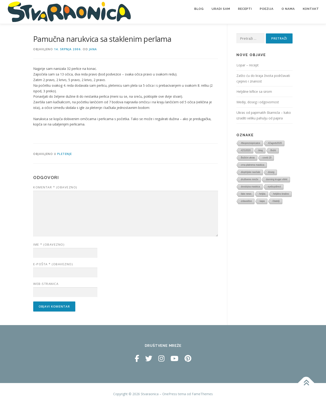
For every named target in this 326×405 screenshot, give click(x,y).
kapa (262, 201)
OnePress (169, 394)
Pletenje (64, 154)
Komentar (55, 187)
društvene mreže (249, 179)
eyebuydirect (274, 186)
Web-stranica (45, 284)
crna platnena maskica (252, 165)
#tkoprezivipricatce (250, 143)
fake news (246, 194)
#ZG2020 (246, 150)
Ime (48, 244)
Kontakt (311, 9)
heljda (262, 194)
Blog (199, 9)
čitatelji (276, 201)
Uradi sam (221, 9)
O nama (288, 9)
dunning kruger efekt (276, 179)
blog (260, 150)
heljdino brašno (281, 194)
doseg (271, 172)
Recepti (245, 9)
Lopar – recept (247, 65)
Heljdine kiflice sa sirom (254, 91)
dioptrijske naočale (250, 172)
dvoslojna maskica (250, 186)
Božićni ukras (248, 157)
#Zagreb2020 (275, 143)
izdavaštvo (246, 201)
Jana (93, 49)
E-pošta (53, 264)
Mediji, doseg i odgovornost (257, 102)
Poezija (267, 9)
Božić (273, 150)
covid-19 (266, 157)
